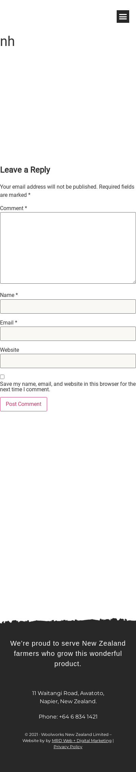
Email (8, 323)
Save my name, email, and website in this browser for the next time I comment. (68, 386)
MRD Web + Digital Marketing (82, 740)
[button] (123, 16)
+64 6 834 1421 (78, 716)
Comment (13, 208)
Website (9, 350)
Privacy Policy (68, 746)
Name (9, 295)
